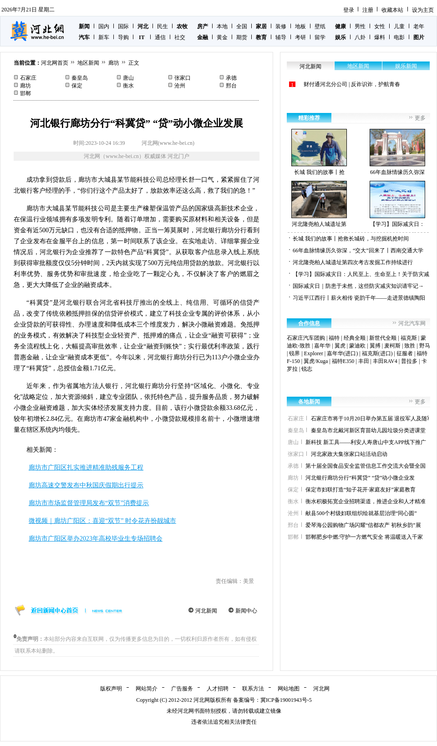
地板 (300, 26)
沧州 (179, 85)
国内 (103, 26)
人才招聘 (218, 688)
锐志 (306, 369)
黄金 (222, 37)
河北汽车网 (412, 323)
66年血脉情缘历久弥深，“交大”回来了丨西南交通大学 (358, 250)
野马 (424, 345)
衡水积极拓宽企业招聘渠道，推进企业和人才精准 (365, 501)
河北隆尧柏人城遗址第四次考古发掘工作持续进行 (353, 262)
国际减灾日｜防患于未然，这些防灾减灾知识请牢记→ (358, 286)
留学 (320, 37)
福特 (334, 338)
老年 (418, 26)
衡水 (128, 85)
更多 (420, 118)
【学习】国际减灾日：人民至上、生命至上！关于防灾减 (361, 274)
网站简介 (147, 688)
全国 (241, 26)
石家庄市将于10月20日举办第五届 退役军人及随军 (371, 418)
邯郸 (25, 93)
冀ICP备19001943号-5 (286, 700)
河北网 (321, 688)
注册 (367, 10)
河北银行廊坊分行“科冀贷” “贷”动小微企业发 (360, 478)
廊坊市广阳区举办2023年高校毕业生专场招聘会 (96, 538)
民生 (162, 26)
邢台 (231, 85)
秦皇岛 (79, 78)
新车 (103, 37)
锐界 (294, 353)
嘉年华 (322, 345)
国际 (123, 26)
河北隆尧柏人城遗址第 (319, 204)
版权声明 (111, 688)
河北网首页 (54, 63)
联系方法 (253, 688)
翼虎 (340, 345)
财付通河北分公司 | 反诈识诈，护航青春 (352, 84)
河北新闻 (206, 611)
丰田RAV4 (385, 361)
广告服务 (182, 688)
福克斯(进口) (377, 353)
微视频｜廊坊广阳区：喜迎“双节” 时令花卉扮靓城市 (102, 520)
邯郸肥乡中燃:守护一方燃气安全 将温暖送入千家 (364, 537)
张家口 (182, 78)
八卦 (360, 37)
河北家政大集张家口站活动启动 (349, 454)
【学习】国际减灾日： (397, 204)
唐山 (128, 78)
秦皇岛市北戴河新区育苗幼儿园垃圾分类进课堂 (368, 430)
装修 (280, 26)
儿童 (399, 26)
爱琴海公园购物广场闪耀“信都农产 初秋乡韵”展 (363, 525)
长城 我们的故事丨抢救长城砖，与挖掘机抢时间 (351, 238)
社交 (179, 37)
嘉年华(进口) (342, 353)
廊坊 (113, 63)
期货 (241, 37)
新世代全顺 (382, 338)
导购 (123, 37)
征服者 (404, 353)
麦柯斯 (392, 345)
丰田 (363, 361)
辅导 (280, 37)
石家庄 (28, 78)
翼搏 (375, 345)
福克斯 (409, 338)
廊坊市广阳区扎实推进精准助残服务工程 (86, 467)
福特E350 (343, 361)
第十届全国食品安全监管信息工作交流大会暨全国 (365, 466)
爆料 (379, 37)
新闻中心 (246, 611)
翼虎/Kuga (316, 361)
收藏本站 (392, 10)
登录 (348, 10)
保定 (76, 85)
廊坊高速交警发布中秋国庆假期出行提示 (86, 485)
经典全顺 (355, 338)
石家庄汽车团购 (306, 338)
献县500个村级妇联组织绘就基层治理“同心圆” (361, 513)
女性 (379, 26)
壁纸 (320, 26)
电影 (399, 37)
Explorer (313, 353)
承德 (231, 78)
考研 (300, 37)
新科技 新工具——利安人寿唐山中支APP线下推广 (365, 442)
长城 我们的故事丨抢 (319, 152)
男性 (360, 26)
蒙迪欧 (357, 345)
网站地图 (289, 688)
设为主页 (423, 10)
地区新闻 (88, 63)
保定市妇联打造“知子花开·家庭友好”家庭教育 (360, 489)
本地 (222, 26)
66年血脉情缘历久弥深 (397, 152)
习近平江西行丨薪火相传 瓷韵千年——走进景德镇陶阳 (359, 298)
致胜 (409, 345)
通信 (160, 37)
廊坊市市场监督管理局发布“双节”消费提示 (89, 503)
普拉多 (409, 361)
